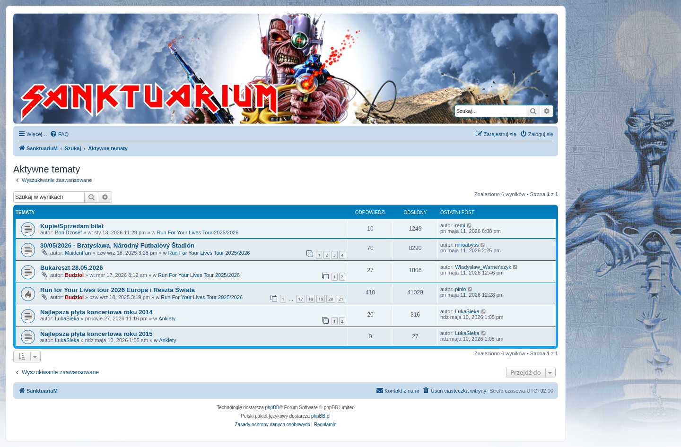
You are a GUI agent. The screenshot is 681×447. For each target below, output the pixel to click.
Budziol (74, 275)
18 (310, 299)
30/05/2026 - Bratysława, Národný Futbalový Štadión (117, 245)
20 (330, 299)
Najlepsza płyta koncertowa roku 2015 (96, 333)
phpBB (272, 407)
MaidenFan (78, 253)
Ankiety (166, 318)
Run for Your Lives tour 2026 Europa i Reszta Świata (117, 289)
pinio (460, 289)
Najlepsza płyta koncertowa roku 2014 (96, 312)
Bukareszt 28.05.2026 (71, 267)
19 (320, 299)
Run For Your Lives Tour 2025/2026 (197, 232)
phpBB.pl (321, 416)
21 (341, 299)
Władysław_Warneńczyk (483, 267)
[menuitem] (59, 134)
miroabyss (467, 245)
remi (460, 225)
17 (300, 299)
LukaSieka (67, 318)
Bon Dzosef (68, 232)
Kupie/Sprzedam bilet (72, 226)
